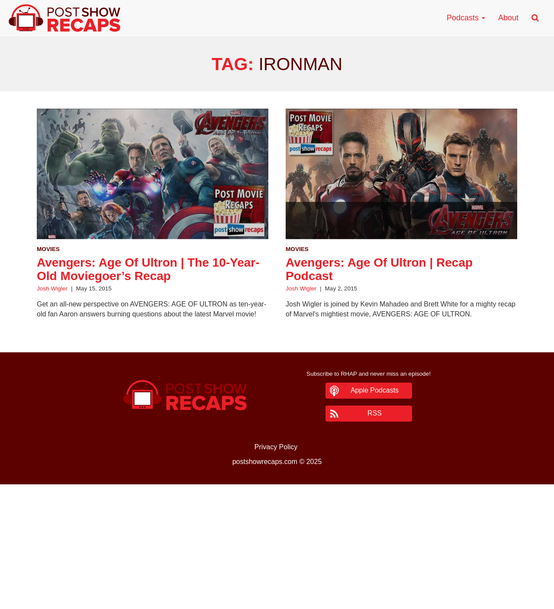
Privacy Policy (276, 447)
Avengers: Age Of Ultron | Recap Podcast (379, 269)
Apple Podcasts (375, 390)
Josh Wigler (52, 288)
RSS (374, 413)
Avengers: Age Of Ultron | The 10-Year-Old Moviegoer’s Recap (148, 269)
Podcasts (466, 17)
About (508, 17)
